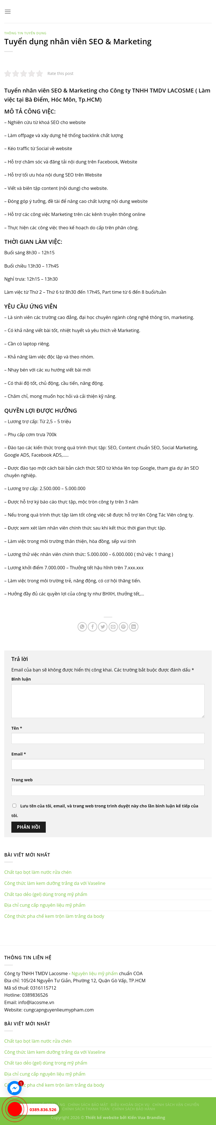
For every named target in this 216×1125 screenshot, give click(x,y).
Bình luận (21, 679)
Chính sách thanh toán (86, 1109)
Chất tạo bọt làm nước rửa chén (38, 872)
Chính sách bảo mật (88, 1104)
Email (18, 754)
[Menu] (7, 11)
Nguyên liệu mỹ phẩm (95, 973)
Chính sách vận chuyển (175, 1104)
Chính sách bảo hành (133, 1109)
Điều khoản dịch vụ (130, 1104)
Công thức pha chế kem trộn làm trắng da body (54, 916)
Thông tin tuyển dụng (25, 33)
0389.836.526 (43, 1109)
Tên (16, 728)
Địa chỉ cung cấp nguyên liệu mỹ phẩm (45, 905)
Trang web (22, 779)
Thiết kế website (102, 1117)
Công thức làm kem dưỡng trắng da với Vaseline (54, 883)
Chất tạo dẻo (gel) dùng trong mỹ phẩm (45, 894)
